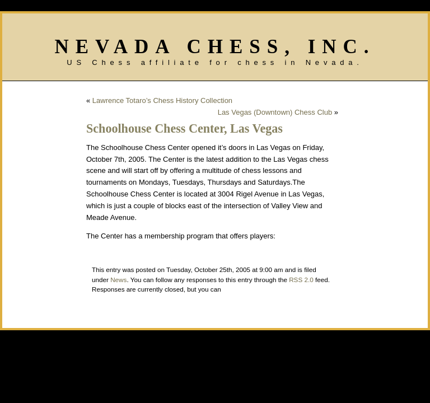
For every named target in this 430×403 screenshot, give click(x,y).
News (118, 279)
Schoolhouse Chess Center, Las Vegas (184, 128)
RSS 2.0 (301, 279)
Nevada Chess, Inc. (214, 47)
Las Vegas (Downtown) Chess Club (275, 112)
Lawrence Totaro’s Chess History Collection (162, 100)
